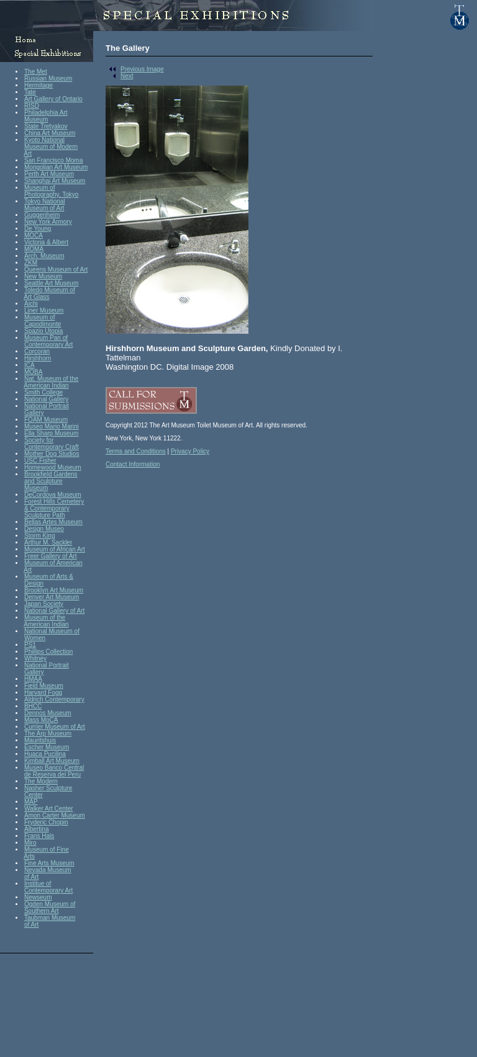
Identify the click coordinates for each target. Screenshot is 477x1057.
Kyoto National (44, 139)
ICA (29, 365)
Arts (29, 856)
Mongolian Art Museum (56, 167)
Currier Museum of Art (54, 726)
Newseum (38, 897)
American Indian (46, 385)
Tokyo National (44, 201)
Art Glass (36, 296)
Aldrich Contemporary (54, 699)
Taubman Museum (49, 917)
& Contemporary (47, 508)
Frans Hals (39, 835)
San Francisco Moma (53, 160)
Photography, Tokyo (51, 194)
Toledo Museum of (49, 290)
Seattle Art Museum (51, 283)
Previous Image (134, 69)
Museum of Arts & (48, 576)
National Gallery (46, 399)
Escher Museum (46, 747)
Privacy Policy (190, 451)
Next (120, 76)
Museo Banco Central (54, 767)
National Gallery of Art (54, 610)
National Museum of (52, 631)
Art (28, 153)
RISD (31, 105)
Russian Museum (48, 78)
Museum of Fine (46, 849)
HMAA (33, 679)
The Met (35, 71)
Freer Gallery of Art (50, 556)
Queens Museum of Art (56, 269)
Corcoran (37, 351)
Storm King (39, 535)
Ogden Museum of (49, 904)
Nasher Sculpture (48, 788)
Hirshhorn (37, 358)
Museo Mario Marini (51, 426)
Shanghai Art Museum (54, 180)
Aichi (31, 303)
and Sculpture (43, 481)
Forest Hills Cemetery (54, 501)
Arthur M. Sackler (48, 542)
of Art (31, 876)
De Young (37, 228)
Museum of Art (44, 208)
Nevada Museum (47, 870)
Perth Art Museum (49, 174)
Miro (30, 842)
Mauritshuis (40, 740)
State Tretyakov (45, 126)
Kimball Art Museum (52, 760)
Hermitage (38, 85)
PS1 (30, 644)
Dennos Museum (47, 713)
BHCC (33, 706)
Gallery (34, 412)
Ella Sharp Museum (51, 433)
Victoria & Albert (46, 242)
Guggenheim (42, 215)
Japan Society (43, 603)
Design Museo (44, 528)
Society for (38, 440)
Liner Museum (43, 310)
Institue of (37, 883)
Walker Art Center (48, 808)
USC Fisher (40, 460)
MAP (31, 801)
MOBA (33, 371)
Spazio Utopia (43, 331)
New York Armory (48, 221)
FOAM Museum (46, 419)
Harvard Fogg (43, 692)
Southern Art (41, 911)
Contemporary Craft (51, 447)
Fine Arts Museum (49, 863)
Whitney (35, 658)
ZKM (30, 262)
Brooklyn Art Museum (53, 590)
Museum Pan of (46, 337)
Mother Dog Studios (51, 453)
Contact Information (133, 464)
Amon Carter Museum (54, 815)
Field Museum (43, 685)
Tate (30, 92)
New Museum (43, 276)
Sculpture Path (44, 515)
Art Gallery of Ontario (53, 99)
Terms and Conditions (136, 451)
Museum (36, 119)
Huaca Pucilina (45, 754)
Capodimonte (42, 324)
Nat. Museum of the (51, 378)
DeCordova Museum (52, 494)
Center (33, 795)
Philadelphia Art (46, 112)
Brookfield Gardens (51, 474)
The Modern (41, 781)
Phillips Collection (48, 651)
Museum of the (44, 617)
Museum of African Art (54, 549)
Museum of (39, 187)
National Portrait (46, 406)
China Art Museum (49, 133)
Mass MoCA (41, 719)
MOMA (33, 249)
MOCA (33, 235)
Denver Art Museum (51, 597)
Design (33, 583)
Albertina (36, 829)
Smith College (43, 392)
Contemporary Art (48, 344)
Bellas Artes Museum (53, 522)
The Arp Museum (47, 733)
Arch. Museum (44, 255)
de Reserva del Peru (52, 774)
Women (34, 638)
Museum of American (53, 563)
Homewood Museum (52, 467)
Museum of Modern (51, 146)
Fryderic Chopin (46, 822)
